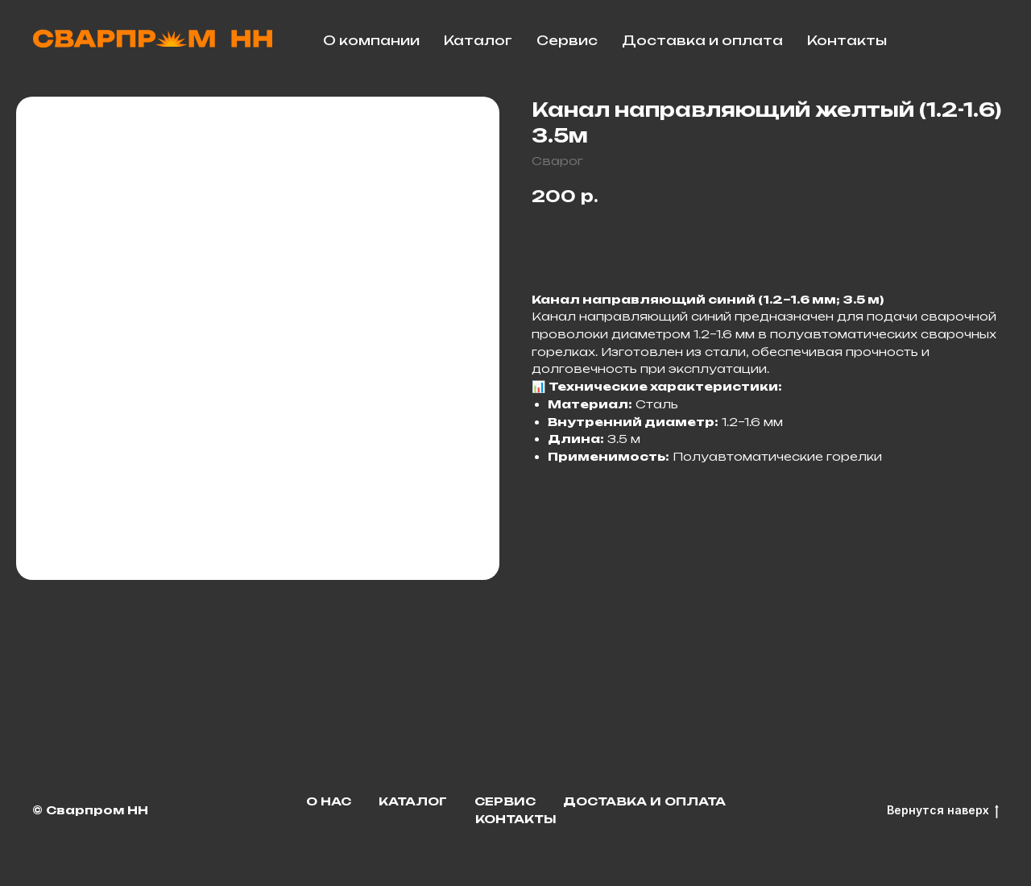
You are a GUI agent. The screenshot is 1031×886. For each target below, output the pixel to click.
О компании (371, 40)
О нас (328, 801)
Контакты (847, 40)
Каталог (478, 40)
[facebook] (983, 40)
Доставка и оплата (702, 40)
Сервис (567, 40)
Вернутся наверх (943, 810)
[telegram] (947, 40)
